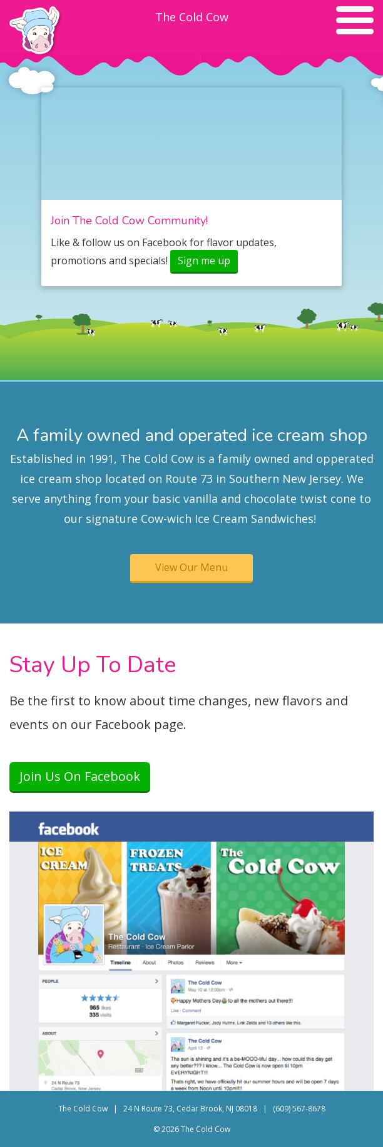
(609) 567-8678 (299, 1108)
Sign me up (204, 260)
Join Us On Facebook (79, 776)
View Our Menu (191, 567)
